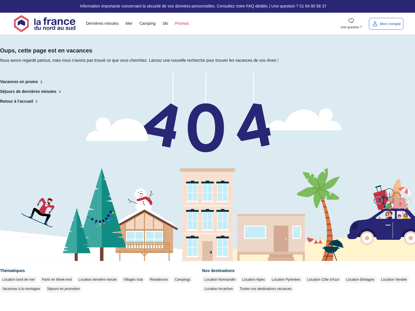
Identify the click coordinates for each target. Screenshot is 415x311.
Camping (147, 23)
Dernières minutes (102, 23)
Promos (182, 23)
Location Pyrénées (286, 280)
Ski (165, 23)
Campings (182, 280)
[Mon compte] (386, 24)
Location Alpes (253, 280)
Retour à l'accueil (20, 101)
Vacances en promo (22, 81)
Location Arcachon (218, 289)
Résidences (159, 280)
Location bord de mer (18, 280)
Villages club (133, 280)
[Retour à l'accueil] (45, 23)
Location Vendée (394, 280)
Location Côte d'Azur (323, 280)
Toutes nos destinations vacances (265, 289)
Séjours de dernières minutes (31, 91)
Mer (129, 23)
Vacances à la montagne (21, 289)
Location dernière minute (98, 280)
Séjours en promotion (63, 289)
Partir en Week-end (56, 280)
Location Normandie (219, 280)
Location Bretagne (360, 280)
